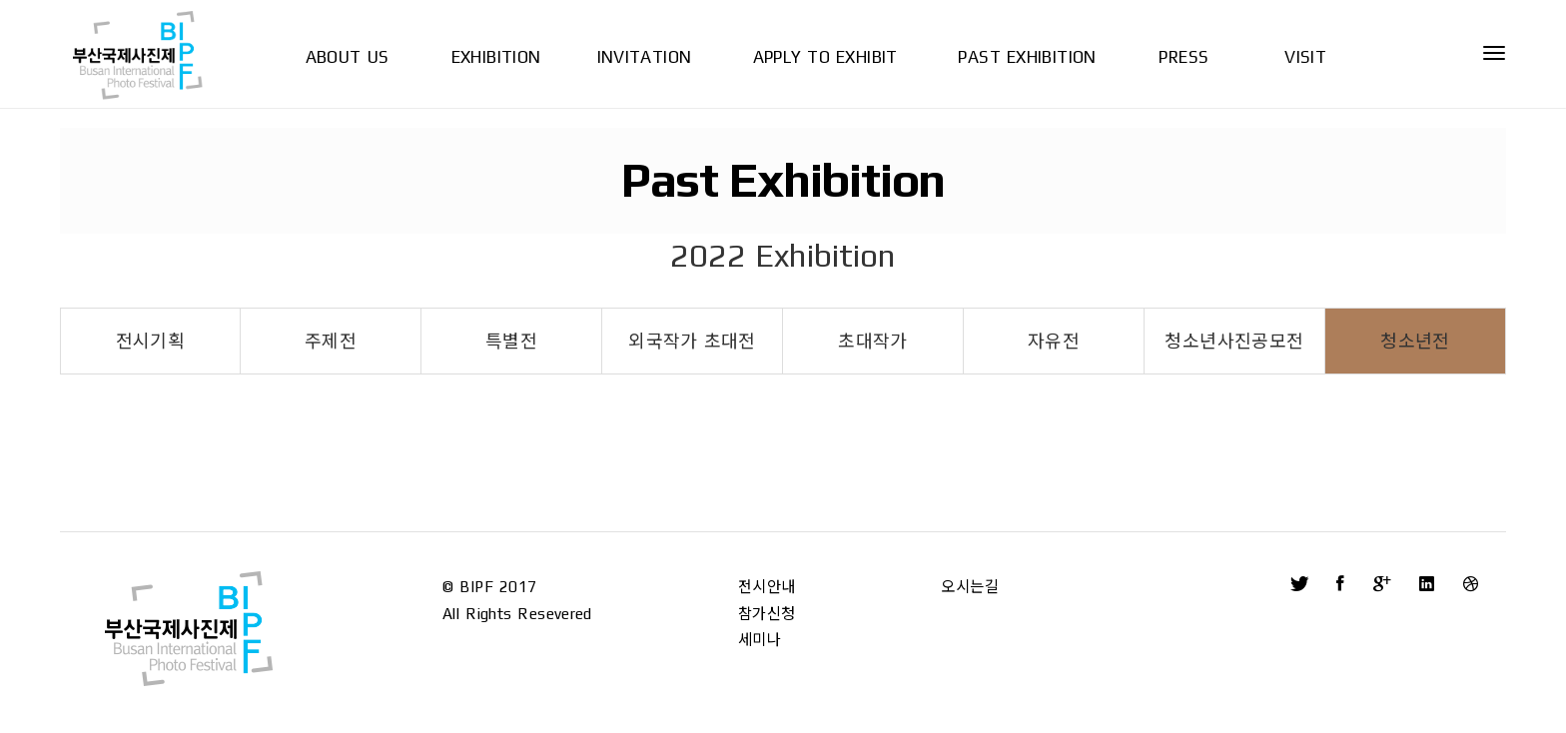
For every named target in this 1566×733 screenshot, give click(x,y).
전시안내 (767, 586)
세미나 (759, 639)
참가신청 (767, 613)
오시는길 (970, 586)
